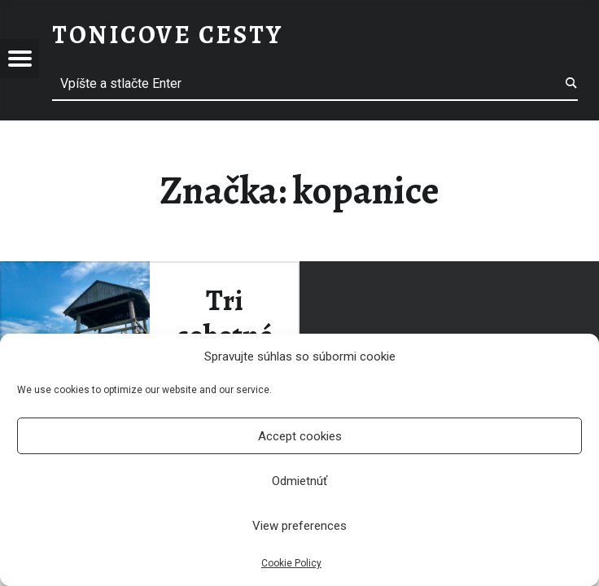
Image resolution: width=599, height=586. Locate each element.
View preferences (299, 525)
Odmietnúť (299, 481)
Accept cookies (300, 436)
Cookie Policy (291, 563)
